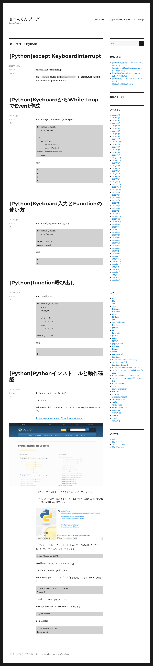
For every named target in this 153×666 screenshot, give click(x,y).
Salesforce (116, 357)
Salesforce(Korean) (120, 365)
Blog (114, 301)
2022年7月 (116, 198)
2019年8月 (116, 269)
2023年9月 (116, 163)
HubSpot (115, 325)
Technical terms (118, 400)
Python (12, 69)
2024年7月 (116, 147)
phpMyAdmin (117, 344)
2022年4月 (116, 206)
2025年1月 (116, 139)
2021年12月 (116, 216)
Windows (116, 410)
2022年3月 (116, 208)
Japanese (115, 328)
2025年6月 (116, 126)
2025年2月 (116, 136)
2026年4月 (116, 115)
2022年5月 (116, 203)
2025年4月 (116, 131)
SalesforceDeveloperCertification (125, 376)
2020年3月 (116, 251)
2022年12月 (116, 184)
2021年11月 (116, 219)
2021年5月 (116, 232)
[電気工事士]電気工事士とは (122, 84)
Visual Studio (117, 405)
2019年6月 (116, 275)
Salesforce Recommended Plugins (125, 360)
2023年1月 (116, 182)
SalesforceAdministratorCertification (127, 368)
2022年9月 (116, 192)
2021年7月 (116, 230)
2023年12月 (116, 158)
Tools (114, 402)
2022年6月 (116, 200)
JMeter (115, 336)
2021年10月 (116, 222)
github (114, 320)
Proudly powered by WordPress (56, 654)
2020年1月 (116, 256)
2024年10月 (116, 142)
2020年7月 (116, 240)
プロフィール (100, 19)
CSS (113, 304)
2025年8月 (116, 120)
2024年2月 (116, 152)
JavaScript (116, 333)
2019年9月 (116, 267)
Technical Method (119, 397)
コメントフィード (118, 444)
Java (113, 330)
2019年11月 (116, 261)
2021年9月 (116, 224)
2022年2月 (116, 211)
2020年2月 (116, 254)
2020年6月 (116, 243)
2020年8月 (116, 238)
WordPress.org (118, 447)
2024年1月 (116, 155)
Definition (116, 312)
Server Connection (119, 389)
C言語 (114, 306)
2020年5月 (116, 246)
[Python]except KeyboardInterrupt (55, 56)
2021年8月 (116, 227)
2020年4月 (116, 248)
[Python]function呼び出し (42, 283)
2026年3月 (116, 118)
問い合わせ (139, 19)
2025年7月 (116, 123)
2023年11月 (116, 160)
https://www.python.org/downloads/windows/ (59, 418)
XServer (115, 416)
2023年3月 (116, 176)
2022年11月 (116, 187)
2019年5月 (116, 277)
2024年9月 (116, 144)
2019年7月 (116, 272)
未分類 (114, 418)
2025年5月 (116, 128)
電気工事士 (116, 421)
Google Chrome (118, 322)
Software (115, 392)
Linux (114, 338)
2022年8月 (116, 195)
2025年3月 (116, 134)
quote (114, 352)
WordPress (116, 413)
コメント (12, 73)
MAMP (115, 341)
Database (115, 309)
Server (114, 386)
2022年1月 (116, 214)
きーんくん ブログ (24, 19)
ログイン (115, 439)
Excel (114, 314)
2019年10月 (116, 264)
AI (113, 298)
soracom (115, 394)
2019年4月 (116, 280)
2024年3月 (116, 150)
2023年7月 (116, 168)
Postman (115, 346)
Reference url (117, 354)
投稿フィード (117, 442)
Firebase (115, 317)
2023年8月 (116, 166)
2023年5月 (116, 174)
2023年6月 (116, 171)
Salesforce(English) (120, 362)
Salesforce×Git (118, 384)
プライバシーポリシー (120, 19)
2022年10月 (116, 190)
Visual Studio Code (119, 408)
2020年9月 (116, 235)
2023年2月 (116, 179)
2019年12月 (116, 259)
